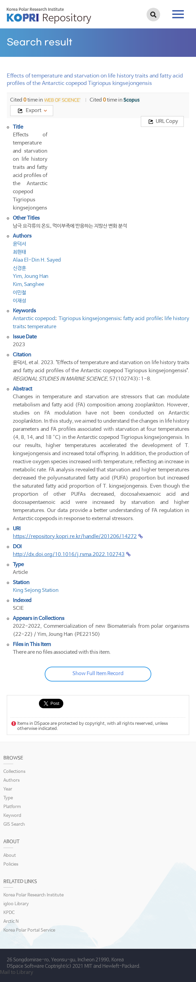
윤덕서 (19, 244)
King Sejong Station (36, 590)
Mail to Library (16, 972)
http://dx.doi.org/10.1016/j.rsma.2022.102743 (69, 554)
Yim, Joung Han (30, 276)
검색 (153, 14)
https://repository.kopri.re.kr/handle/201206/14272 (75, 536)
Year (7, 789)
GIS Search (14, 824)
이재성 (19, 301)
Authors (11, 780)
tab (178, 14)
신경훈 (19, 268)
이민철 (19, 292)
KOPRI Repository (49, 15)
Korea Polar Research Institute (33, 895)
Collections (14, 771)
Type (8, 798)
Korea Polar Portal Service (29, 930)
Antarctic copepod (34, 318)
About (9, 855)
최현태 (19, 252)
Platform (12, 806)
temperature (41, 327)
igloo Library (16, 904)
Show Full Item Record (98, 673)
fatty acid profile (142, 318)
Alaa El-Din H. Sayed (37, 260)
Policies (10, 864)
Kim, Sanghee (28, 284)
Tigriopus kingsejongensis (89, 318)
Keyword (12, 815)
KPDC (9, 912)
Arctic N (11, 921)
